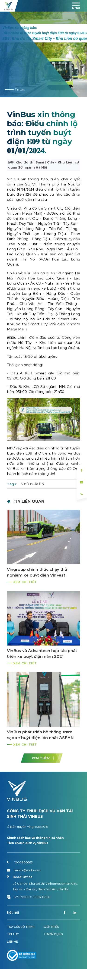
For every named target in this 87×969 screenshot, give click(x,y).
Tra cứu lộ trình (21, 926)
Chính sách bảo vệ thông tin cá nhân (35, 838)
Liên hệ (12, 941)
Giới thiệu (51, 926)
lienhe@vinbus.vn (24, 870)
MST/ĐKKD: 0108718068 (28, 897)
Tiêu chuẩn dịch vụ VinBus (27, 843)
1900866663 (20, 862)
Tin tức (15, 89)
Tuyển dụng (53, 934)
